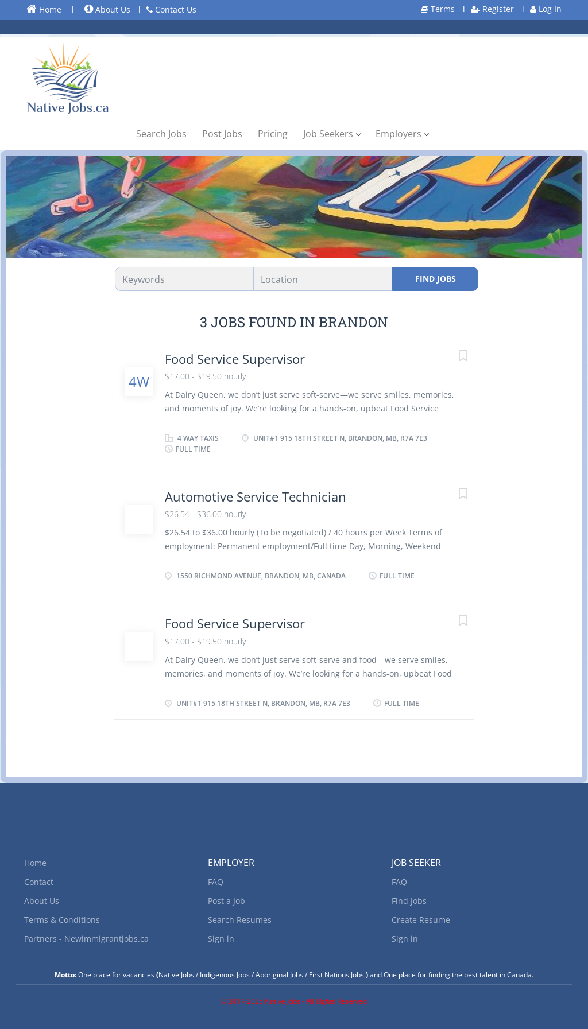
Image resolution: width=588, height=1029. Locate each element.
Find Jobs (435, 278)
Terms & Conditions (62, 919)
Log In (546, 8)
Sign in (221, 938)
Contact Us (171, 9)
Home (43, 9)
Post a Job (226, 900)
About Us (107, 9)
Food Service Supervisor (235, 358)
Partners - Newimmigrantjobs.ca (86, 938)
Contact (38, 881)
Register (492, 8)
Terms (438, 8)
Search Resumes (240, 919)
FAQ (215, 881)
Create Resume (421, 919)
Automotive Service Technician (255, 496)
